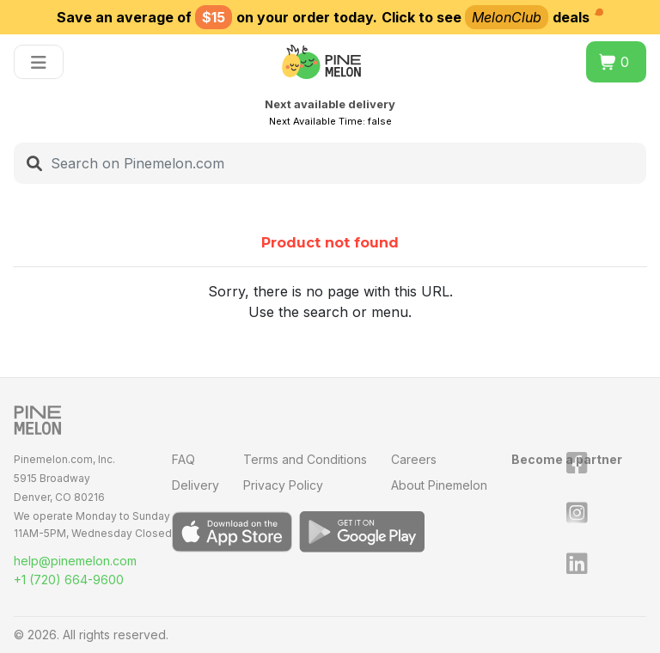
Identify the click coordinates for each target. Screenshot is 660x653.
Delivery (195, 485)
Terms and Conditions (305, 459)
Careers (414, 459)
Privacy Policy (283, 485)
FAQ (183, 459)
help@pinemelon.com (75, 560)
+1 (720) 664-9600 (69, 579)
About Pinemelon (439, 485)
